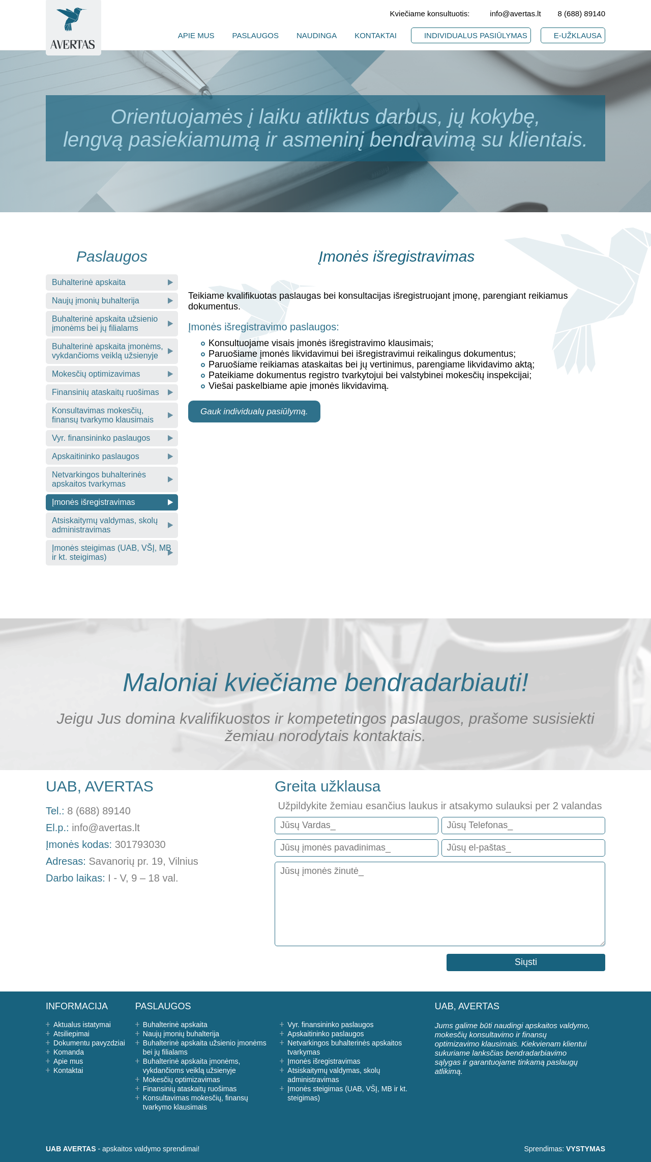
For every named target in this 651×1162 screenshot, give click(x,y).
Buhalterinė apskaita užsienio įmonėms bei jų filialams (105, 323)
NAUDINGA (317, 35)
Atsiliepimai (71, 1034)
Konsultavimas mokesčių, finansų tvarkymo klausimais (103, 415)
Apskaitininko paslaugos (95, 456)
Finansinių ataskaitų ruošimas (105, 392)
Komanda (68, 1052)
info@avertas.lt (515, 13)
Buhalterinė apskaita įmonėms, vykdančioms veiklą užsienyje (107, 351)
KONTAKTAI (375, 35)
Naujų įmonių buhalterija (95, 300)
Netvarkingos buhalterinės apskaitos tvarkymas (99, 479)
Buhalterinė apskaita (89, 282)
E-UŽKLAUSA (578, 35)
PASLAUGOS (255, 35)
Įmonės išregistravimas (93, 502)
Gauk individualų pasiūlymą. (254, 411)
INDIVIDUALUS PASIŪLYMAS (475, 35)
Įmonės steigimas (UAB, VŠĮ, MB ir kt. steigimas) (111, 552)
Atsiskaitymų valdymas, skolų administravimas (105, 525)
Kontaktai (68, 1070)
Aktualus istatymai (82, 1025)
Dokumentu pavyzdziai (89, 1043)
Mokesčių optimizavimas (96, 374)
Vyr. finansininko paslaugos (101, 438)
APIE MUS (196, 35)
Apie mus (68, 1061)
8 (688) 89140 (581, 13)
